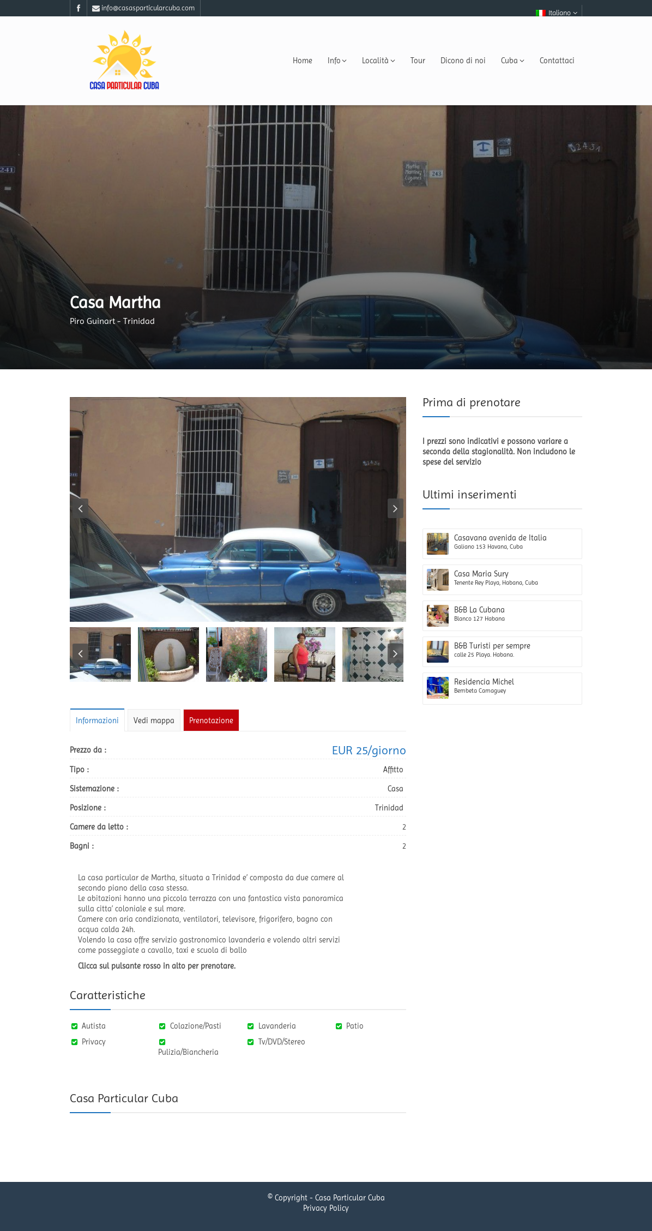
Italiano (556, 13)
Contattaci (557, 60)
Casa (395, 788)
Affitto (393, 769)
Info (337, 60)
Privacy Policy (326, 1209)
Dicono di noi (463, 60)
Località (378, 60)
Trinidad (389, 807)
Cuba (512, 60)
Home (302, 60)
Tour (417, 60)
